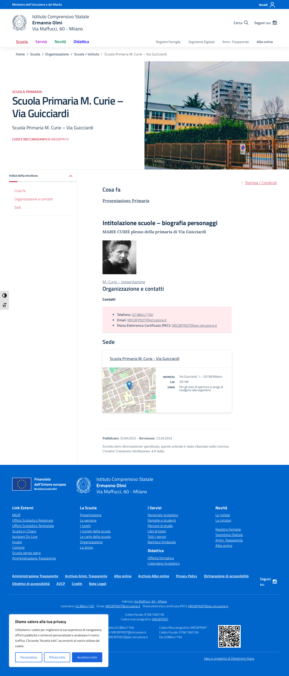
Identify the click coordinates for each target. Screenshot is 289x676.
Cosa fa (20, 190)
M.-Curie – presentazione (124, 282)
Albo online (265, 41)
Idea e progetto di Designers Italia (229, 658)
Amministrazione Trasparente (34, 558)
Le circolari (223, 520)
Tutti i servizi (157, 536)
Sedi (17, 207)
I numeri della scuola (95, 531)
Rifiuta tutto (57, 657)
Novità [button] (60, 42)
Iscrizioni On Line (24, 536)
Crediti (77, 583)
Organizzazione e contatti (33, 199)
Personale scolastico (163, 515)
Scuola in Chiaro (24, 531)
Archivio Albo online (153, 576)
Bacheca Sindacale (162, 542)
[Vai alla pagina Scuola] (35, 54)
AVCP (60, 583)
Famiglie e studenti (162, 520)
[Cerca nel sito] (241, 23)
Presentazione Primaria (126, 200)
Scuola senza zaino (26, 552)
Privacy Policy (186, 576)
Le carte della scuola (95, 536)
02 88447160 (142, 314)
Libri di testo (157, 531)
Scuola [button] (22, 42)
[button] (43, 176)
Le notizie (222, 515)
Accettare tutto (87, 657)
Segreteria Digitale (201, 41)
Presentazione (90, 515)
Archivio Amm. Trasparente (86, 576)
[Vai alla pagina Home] (20, 54)
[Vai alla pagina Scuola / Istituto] (86, 54)
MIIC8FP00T (160, 619)
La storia (86, 547)
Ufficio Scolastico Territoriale (33, 525)
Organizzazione (91, 542)
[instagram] (275, 23)
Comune (18, 547)
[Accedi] (267, 4)
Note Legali (97, 583)
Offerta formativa (161, 558)
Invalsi (17, 542)
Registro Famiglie (168, 41)
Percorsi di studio (160, 525)
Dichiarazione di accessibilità (226, 576)
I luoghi (85, 525)
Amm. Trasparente (235, 41)
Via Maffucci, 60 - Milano (150, 601)
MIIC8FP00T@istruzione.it (147, 320)
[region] (58, 640)
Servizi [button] (41, 42)
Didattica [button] (81, 42)
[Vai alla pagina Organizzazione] (57, 54)
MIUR (16, 515)
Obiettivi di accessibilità (31, 583)
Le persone (88, 520)
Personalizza (28, 657)
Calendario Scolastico (163, 563)
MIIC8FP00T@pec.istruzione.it (194, 325)
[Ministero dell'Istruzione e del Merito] (37, 4)
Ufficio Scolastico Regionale (32, 520)
